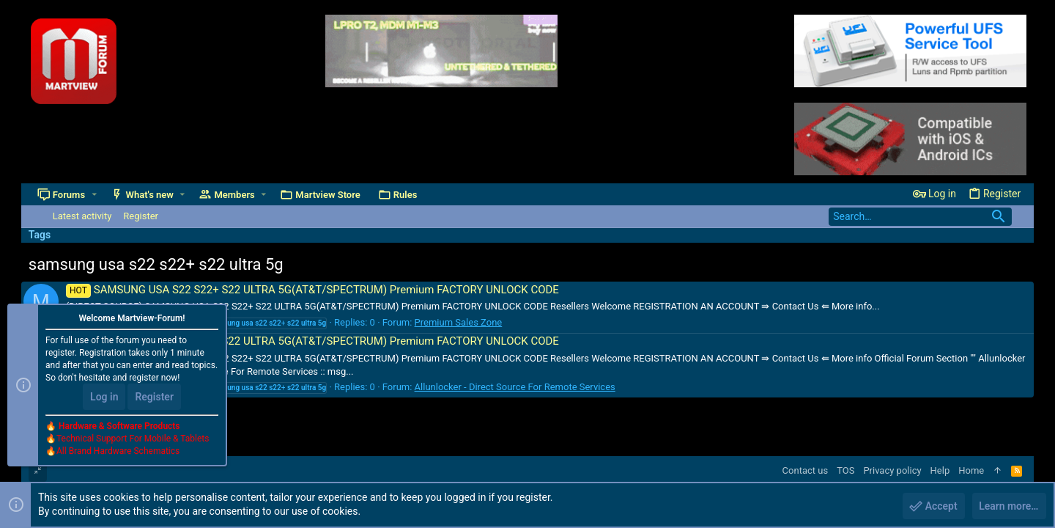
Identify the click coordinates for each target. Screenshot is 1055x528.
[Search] (920, 217)
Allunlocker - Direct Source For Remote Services (515, 386)
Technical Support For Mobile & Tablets (132, 439)
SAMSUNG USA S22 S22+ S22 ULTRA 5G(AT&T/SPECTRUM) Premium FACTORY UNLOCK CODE (312, 289)
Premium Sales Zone (459, 322)
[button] (94, 194)
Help (940, 470)
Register (154, 397)
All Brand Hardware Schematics (117, 452)
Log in (104, 397)
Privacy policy (892, 470)
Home (971, 470)
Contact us (805, 470)
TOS (845, 470)
